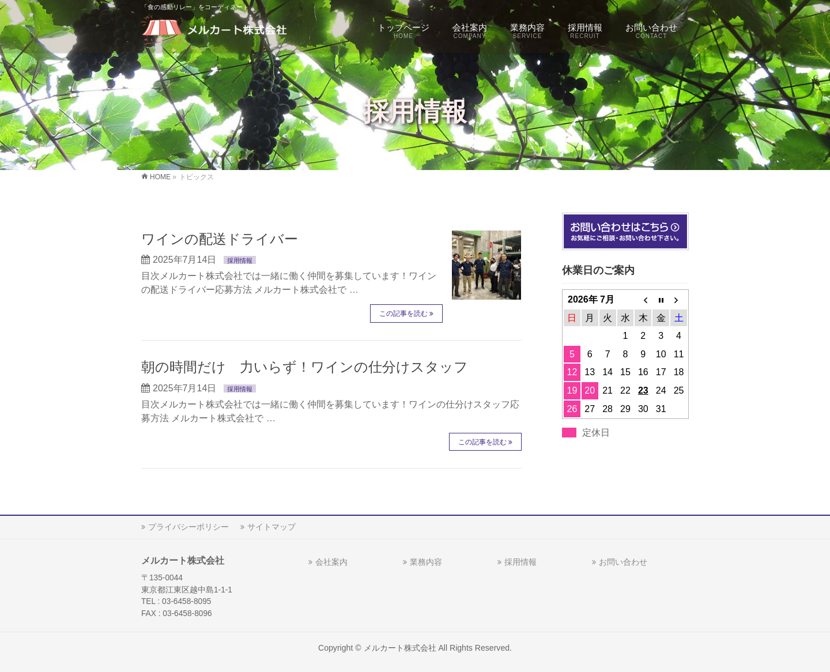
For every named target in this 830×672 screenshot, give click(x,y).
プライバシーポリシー (188, 526)
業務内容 (426, 562)
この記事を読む (403, 313)
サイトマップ (271, 526)
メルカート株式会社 (400, 647)
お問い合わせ (623, 562)
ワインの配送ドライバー (219, 239)
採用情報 (239, 260)
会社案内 (331, 562)
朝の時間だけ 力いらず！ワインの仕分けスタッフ (304, 367)
